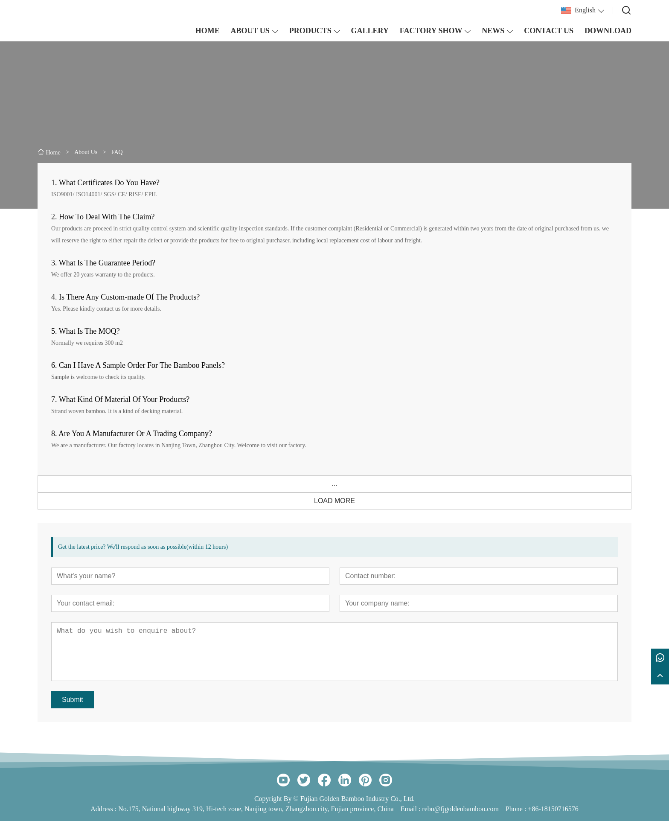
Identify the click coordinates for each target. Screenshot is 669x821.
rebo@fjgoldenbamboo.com (460, 808)
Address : (104, 808)
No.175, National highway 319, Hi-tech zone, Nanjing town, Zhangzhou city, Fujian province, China (256, 808)
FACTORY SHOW (431, 30)
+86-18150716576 (553, 808)
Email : (411, 808)
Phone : (516, 808)
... (334, 483)
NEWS (493, 30)
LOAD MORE (334, 500)
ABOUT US (250, 30)
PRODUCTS (310, 30)
